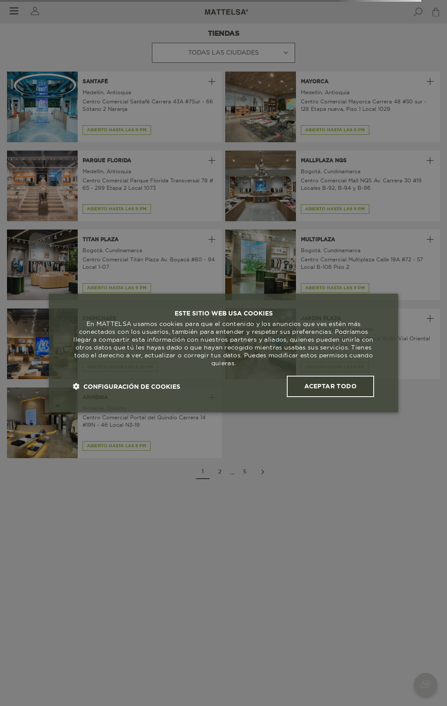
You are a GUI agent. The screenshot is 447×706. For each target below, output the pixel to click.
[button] (126, 386)
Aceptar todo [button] (330, 386)
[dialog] (223, 353)
